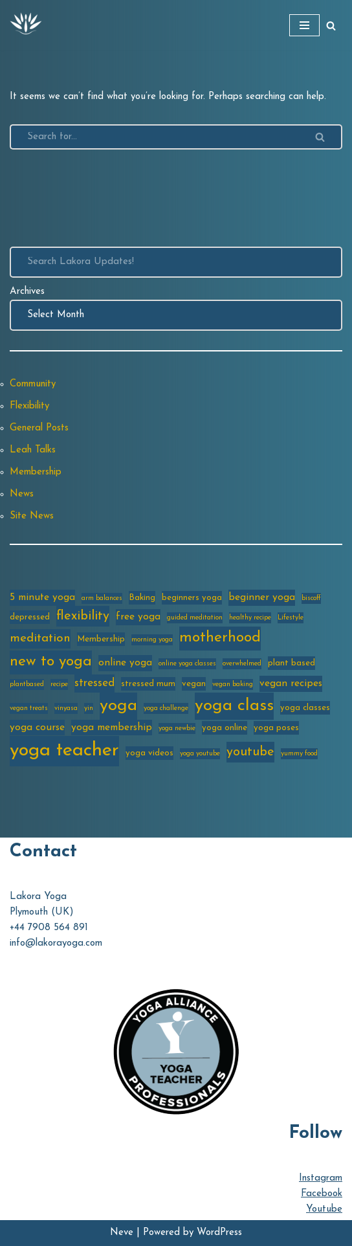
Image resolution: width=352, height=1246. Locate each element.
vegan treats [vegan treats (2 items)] (29, 708)
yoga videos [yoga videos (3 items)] (149, 753)
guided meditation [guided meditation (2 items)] (195, 617)
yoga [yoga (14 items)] (118, 706)
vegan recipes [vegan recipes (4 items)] (290, 683)
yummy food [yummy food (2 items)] (299, 753)
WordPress (219, 1233)
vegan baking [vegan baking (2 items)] (232, 684)
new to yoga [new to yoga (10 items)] (51, 661)
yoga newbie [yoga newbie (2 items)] (177, 728)
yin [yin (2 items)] (88, 708)
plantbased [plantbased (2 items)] (27, 684)
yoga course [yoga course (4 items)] (37, 727)
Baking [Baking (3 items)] (142, 598)
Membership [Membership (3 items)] (101, 639)
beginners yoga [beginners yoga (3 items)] (192, 598)
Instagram (320, 1178)
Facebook (321, 1194)
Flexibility (29, 406)
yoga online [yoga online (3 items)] (224, 728)
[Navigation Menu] (304, 25)
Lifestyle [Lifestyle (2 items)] (290, 617)
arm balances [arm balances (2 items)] (102, 598)
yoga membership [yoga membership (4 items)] (111, 727)
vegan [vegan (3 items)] (194, 684)
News (22, 494)
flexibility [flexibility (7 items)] (82, 616)
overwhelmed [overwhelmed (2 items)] (242, 663)
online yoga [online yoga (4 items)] (125, 663)
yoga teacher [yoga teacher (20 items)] (64, 750)
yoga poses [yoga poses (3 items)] (276, 728)
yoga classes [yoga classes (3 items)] (305, 708)
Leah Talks (33, 450)
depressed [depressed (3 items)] (30, 617)
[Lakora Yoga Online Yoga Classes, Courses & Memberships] (26, 25)
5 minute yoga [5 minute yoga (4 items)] (42, 597)
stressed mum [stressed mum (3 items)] (148, 684)
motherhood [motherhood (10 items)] (220, 637)
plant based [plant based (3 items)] (291, 663)
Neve (121, 1233)
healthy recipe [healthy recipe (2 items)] (250, 617)
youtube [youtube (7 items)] (250, 752)
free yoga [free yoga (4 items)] (138, 617)
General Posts (39, 428)
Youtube (324, 1209)
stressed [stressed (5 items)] (94, 683)
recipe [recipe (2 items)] (59, 684)
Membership (35, 472)
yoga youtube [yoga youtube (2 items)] (200, 753)
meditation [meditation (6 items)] (40, 638)
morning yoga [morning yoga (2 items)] (152, 639)
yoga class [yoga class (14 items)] (234, 706)
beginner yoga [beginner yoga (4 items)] (261, 597)
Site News (32, 516)
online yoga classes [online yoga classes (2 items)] (187, 663)
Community (33, 384)
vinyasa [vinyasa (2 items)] (66, 708)
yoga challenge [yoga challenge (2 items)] (166, 708)
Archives (27, 291)
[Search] (331, 25)
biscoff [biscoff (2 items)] (311, 598)
